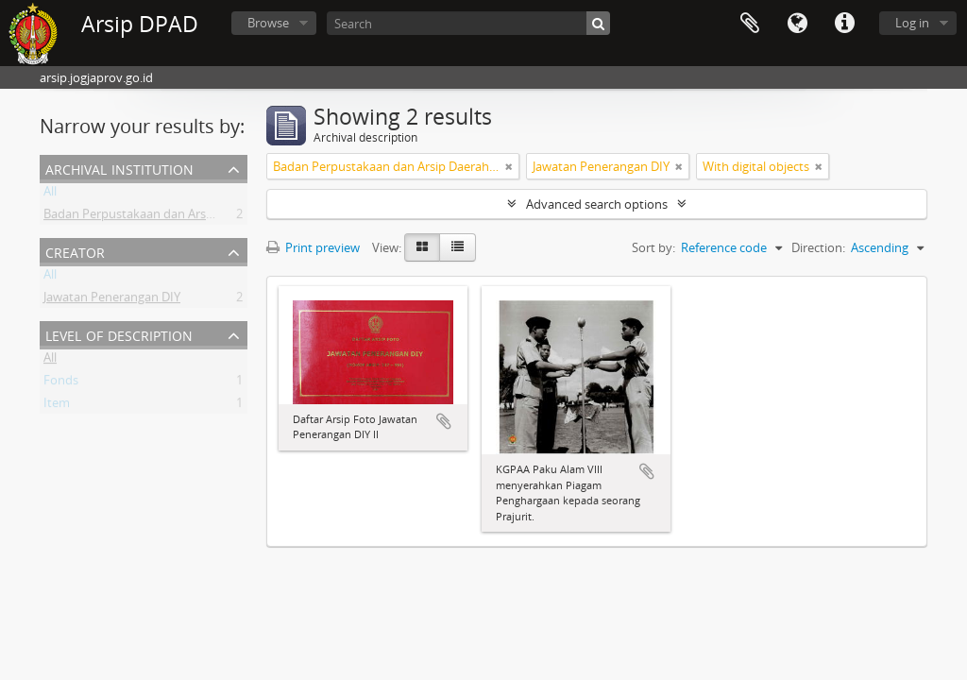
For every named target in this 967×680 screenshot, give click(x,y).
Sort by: (653, 247)
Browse (268, 22)
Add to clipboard (443, 421)
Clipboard (749, 23)
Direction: (818, 247)
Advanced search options (597, 204)
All (50, 194)
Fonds (60, 383)
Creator (75, 251)
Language (797, 23)
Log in (912, 22)
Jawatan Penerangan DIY (111, 300)
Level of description (119, 334)
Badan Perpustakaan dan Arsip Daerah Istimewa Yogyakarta (211, 217)
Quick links (844, 23)
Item (56, 406)
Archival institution (119, 167)
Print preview (313, 247)
